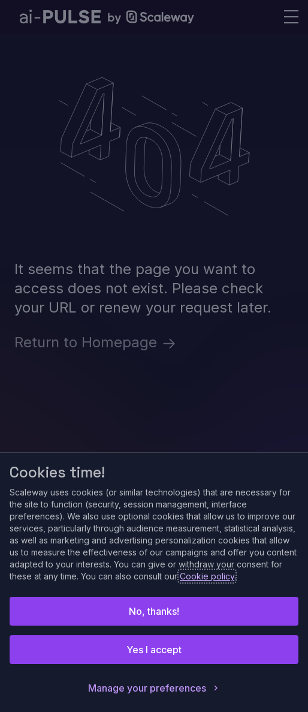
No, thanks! (154, 611)
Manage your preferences (154, 688)
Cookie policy (207, 576)
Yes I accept (154, 650)
